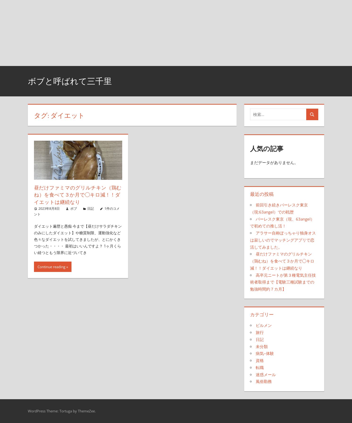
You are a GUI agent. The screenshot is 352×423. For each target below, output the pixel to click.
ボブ (73, 208)
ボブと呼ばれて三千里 (71, 80)
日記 (90, 208)
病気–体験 (265, 353)
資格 (260, 360)
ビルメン (264, 325)
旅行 (260, 332)
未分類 (262, 346)
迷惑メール (266, 374)
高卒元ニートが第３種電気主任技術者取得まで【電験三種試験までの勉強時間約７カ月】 (283, 282)
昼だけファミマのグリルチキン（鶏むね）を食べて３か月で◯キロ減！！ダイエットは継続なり (77, 195)
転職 (260, 367)
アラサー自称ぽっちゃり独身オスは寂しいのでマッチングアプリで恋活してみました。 (283, 240)
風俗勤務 (264, 381)
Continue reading (51, 266)
